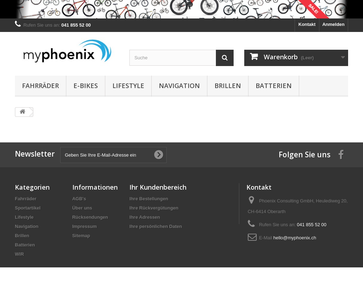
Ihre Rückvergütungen (153, 208)
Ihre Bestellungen (148, 198)
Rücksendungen (90, 217)
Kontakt (306, 24)
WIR (19, 254)
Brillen (227, 85)
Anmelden (333, 24)
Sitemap (81, 235)
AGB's (79, 198)
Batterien (274, 85)
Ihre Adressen (144, 217)
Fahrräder (40, 85)
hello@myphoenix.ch (294, 237)
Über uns (82, 208)
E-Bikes (85, 85)
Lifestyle (128, 85)
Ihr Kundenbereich (157, 187)
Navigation (179, 85)
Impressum (84, 226)
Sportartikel (27, 208)
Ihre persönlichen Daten (155, 226)
